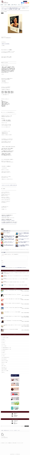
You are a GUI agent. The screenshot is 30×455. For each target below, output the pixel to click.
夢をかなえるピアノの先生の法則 (5, 361)
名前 (2, 261)
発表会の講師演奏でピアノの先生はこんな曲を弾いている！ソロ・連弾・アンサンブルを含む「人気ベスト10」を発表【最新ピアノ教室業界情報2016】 (16, 326)
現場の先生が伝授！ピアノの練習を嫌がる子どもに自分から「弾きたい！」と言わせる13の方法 (12, 295)
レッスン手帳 (3, 356)
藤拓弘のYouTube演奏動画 (4, 369)
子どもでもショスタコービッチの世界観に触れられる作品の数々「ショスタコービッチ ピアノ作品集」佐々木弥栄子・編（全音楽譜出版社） (23, 233)
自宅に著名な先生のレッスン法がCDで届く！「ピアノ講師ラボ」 (8, 220)
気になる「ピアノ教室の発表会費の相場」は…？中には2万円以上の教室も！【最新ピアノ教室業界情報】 (13, 321)
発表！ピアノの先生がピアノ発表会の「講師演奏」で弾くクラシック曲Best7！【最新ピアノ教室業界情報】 (13, 299)
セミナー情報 (3, 343)
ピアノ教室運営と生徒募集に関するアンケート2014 (6, 348)
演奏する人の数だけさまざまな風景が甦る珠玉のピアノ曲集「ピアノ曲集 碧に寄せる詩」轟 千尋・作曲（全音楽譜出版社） (9, 239)
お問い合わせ (15, 430)
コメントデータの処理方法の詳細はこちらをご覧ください (20, 268)
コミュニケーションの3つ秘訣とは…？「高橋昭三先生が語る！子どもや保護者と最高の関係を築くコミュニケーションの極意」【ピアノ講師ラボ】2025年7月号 (23, 245)
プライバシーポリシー (11, 430)
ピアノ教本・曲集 (5, 11)
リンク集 (18, 430)
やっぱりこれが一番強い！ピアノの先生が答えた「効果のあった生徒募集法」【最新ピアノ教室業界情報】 (13, 308)
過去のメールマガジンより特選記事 (5, 371)
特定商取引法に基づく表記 (6, 430)
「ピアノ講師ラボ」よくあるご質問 (5, 338)
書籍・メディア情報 (3, 366)
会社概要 (2, 430)
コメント (2, 255)
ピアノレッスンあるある (4, 346)
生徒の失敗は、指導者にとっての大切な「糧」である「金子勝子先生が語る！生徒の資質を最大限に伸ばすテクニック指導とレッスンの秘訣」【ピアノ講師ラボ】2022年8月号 (9, 236)
